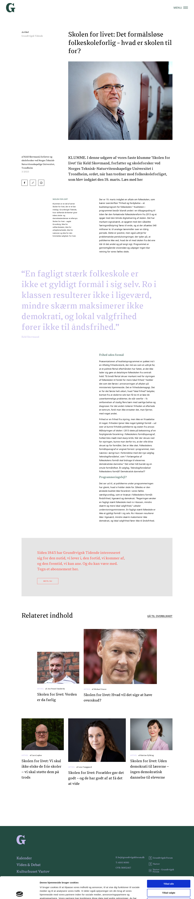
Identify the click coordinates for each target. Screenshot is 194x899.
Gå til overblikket (159, 616)
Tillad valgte (168, 871)
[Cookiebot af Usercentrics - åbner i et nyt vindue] (19, 893)
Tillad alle (169, 862)
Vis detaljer (157, 893)
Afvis (169, 879)
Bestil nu (47, 581)
